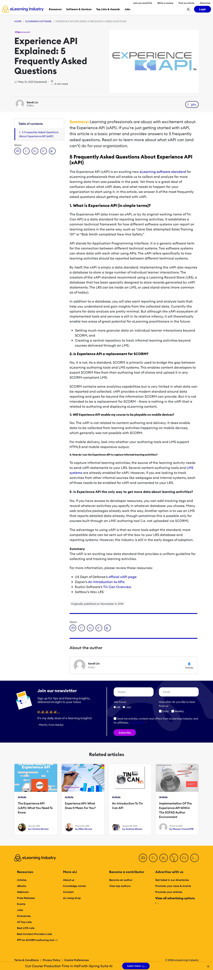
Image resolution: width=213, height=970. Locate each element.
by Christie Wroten (38, 828)
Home (17, 21)
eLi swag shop (72, 898)
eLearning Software (38, 21)
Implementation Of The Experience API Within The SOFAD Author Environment (175, 810)
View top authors (119, 886)
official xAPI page (122, 577)
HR (118, 707)
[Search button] (188, 9)
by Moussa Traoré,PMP (181, 828)
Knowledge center (74, 886)
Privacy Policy (51, 960)
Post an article (186, 3)
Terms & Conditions (26, 960)
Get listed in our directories (172, 880)
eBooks (21, 886)
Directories (24, 916)
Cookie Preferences (76, 960)
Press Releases (26, 898)
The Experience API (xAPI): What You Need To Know (35, 807)
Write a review (165, 3)
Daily (164, 711)
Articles (21, 880)
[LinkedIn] (163, 858)
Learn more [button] (136, 722)
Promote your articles (168, 892)
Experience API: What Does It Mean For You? (80, 805)
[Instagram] (194, 858)
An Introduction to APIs (106, 582)
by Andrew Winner (132, 828)
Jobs (20, 910)
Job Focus (121, 702)
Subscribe (125, 732)
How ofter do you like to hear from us (177, 704)
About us (68, 880)
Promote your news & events (173, 886)
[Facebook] (143, 858)
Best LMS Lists (25, 928)
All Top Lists (24, 922)
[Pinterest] (184, 858)
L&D (128, 707)
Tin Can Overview (117, 587)
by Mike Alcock (83, 828)
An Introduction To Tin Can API (127, 805)
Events (21, 904)
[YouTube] (174, 858)
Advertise (205, 3)
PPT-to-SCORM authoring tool (37, 940)
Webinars (23, 892)
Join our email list (142, 3)
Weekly (177, 711)
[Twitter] (153, 858)
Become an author (120, 880)
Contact (68, 892)
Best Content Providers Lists (34, 934)
